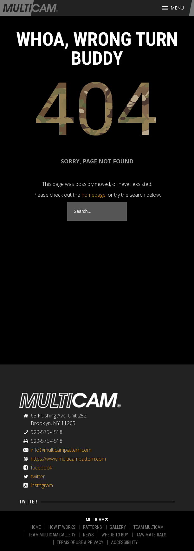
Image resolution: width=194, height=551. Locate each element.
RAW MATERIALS (151, 534)
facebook (41, 467)
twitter (38, 476)
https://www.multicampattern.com (68, 458)
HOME (35, 527)
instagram (42, 485)
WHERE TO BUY (114, 534)
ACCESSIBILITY (124, 542)
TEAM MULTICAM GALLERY (51, 534)
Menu (173, 8)
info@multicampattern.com (61, 449)
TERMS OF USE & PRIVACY (80, 542)
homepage (93, 194)
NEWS (88, 534)
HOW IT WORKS (61, 527)
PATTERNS (92, 527)
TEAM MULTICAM (148, 527)
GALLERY (118, 527)
